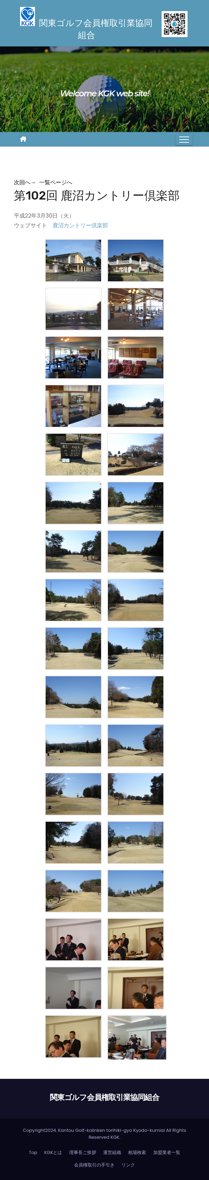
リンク (128, 1165)
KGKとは (53, 1152)
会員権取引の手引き (94, 1165)
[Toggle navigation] (184, 139)
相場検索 (137, 1152)
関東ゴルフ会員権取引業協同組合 (105, 1097)
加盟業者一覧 (166, 1152)
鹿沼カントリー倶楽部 (80, 225)
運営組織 (112, 1152)
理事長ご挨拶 (82, 1152)
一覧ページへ (55, 182)
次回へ (25, 182)
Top (33, 1152)
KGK (114, 1137)
